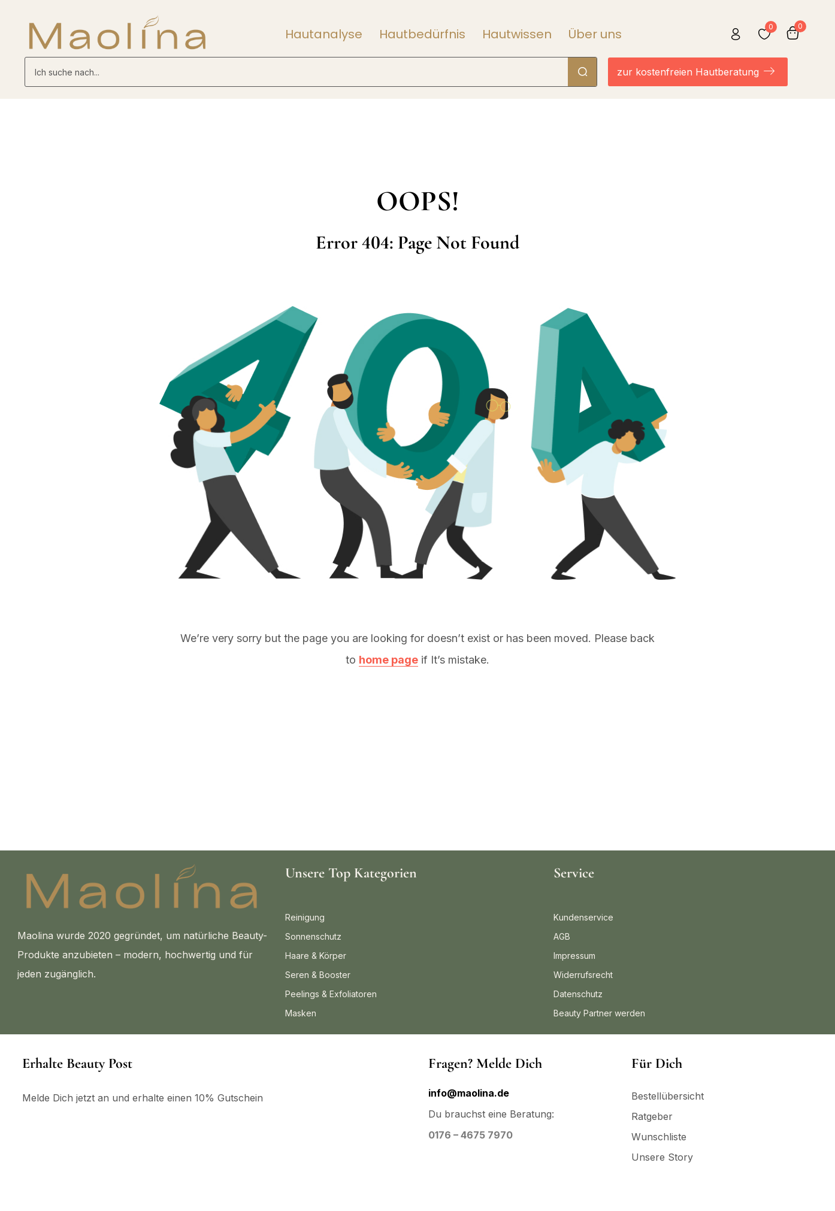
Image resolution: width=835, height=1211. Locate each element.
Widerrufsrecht (583, 975)
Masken (300, 1013)
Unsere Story (662, 1157)
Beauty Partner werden (599, 1013)
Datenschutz (578, 994)
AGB (561, 936)
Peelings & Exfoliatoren (331, 994)
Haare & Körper (315, 955)
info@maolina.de (468, 1093)
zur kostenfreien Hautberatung (696, 72)
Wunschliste (658, 1137)
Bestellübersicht (667, 1096)
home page (388, 659)
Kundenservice (583, 917)
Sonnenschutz (313, 936)
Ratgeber (652, 1116)
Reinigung (305, 917)
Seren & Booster (317, 975)
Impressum (574, 955)
